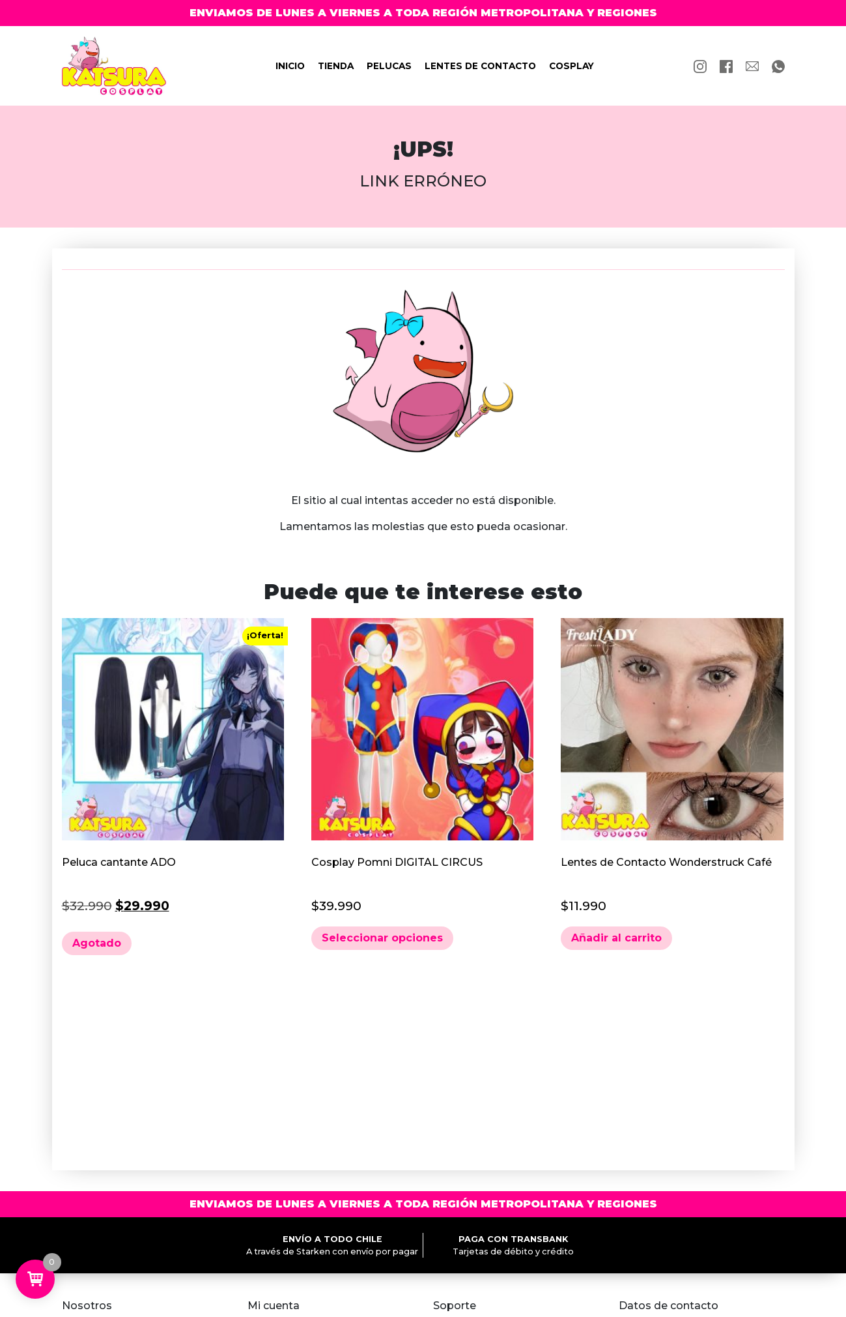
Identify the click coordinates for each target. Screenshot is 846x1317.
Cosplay (571, 66)
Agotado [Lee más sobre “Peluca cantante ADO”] (96, 943)
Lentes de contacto (480, 66)
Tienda (336, 66)
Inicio (290, 66)
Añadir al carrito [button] (616, 938)
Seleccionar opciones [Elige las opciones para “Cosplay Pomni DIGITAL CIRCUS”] (382, 938)
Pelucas (389, 66)
